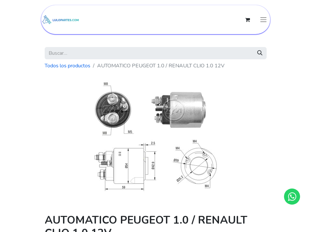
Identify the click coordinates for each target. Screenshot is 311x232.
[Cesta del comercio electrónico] (247, 19)
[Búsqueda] (260, 53)
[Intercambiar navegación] (263, 20)
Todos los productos (67, 65)
